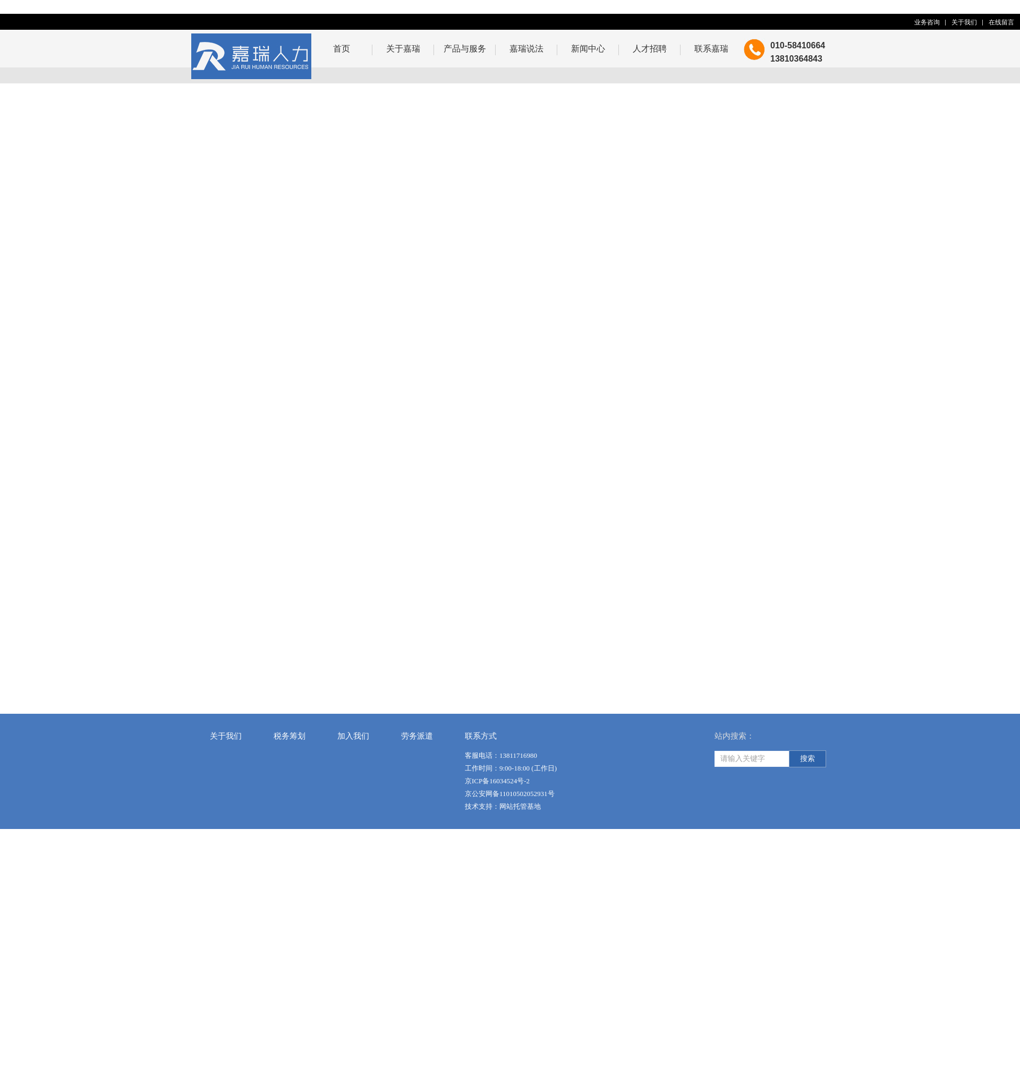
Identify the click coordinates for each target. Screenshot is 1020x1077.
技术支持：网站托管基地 (503, 829)
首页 (341, 48)
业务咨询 (927, 22)
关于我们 (964, 22)
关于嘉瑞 (403, 48)
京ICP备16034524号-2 (497, 804)
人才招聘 (650, 48)
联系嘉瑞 (711, 48)
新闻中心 (588, 48)
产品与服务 (465, 48)
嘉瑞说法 (526, 48)
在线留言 (1001, 22)
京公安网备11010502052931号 (510, 816)
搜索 (807, 781)
